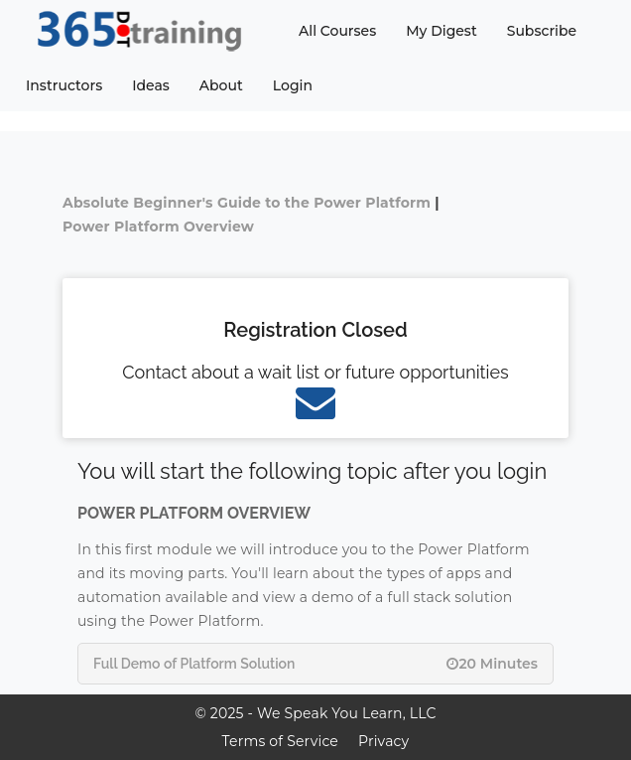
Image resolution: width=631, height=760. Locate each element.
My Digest (441, 31)
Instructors (64, 85)
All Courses (337, 31)
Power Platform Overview (158, 226)
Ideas (151, 85)
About (221, 85)
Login (293, 85)
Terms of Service (280, 741)
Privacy (383, 741)
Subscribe (541, 31)
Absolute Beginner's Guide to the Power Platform (247, 203)
